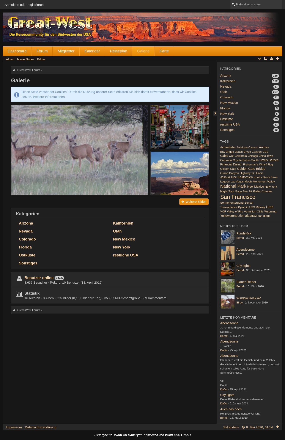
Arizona (26, 223)
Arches (264, 147)
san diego (264, 215)
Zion (241, 215)
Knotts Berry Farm (266, 177)
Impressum (14, 427)
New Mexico (124, 239)
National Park (233, 186)
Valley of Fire (235, 211)
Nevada (26, 231)
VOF (223, 211)
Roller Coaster (262, 191)
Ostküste (27, 255)
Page (238, 191)
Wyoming (270, 211)
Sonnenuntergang (232, 202)
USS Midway (257, 207)
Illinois (259, 173)
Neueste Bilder (234, 226)
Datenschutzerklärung (40, 427)
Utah (117, 231)
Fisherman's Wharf (255, 164)
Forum (42, 51)
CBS (265, 151)
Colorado (27, 239)
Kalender (92, 51)
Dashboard (17, 51)
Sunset (248, 202)
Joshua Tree (228, 177)
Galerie (143, 51)
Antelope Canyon (247, 147)
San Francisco (237, 197)
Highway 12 (247, 173)
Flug (270, 164)
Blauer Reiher (246, 282)
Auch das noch (231, 409)
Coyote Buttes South (246, 160)
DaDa (223, 350)
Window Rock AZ (248, 298)
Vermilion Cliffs (253, 211)
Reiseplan (118, 51)
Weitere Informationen (49, 97)
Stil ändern (231, 427)
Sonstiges (28, 263)
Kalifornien (123, 223)
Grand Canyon (229, 173)
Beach (239, 151)
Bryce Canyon (253, 151)
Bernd (240, 237)
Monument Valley (264, 181)
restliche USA (125, 255)
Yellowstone (229, 215)
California (241, 155)
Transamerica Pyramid (234, 207)
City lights (243, 265)
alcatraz (251, 215)
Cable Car (227, 155)
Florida (25, 247)
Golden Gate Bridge (251, 168)
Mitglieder (66, 51)
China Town (266, 155)
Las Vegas (237, 181)
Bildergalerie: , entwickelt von (142, 435)
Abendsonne (245, 249)
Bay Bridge (227, 151)
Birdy (239, 302)
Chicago (253, 155)
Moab (248, 181)
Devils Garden (269, 160)
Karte (164, 51)
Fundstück (243, 233)
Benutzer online (39, 278)
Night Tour (227, 191)
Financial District (231, 164)
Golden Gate (228, 168)
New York (121, 247)
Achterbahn (228, 147)
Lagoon (225, 181)
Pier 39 (247, 191)
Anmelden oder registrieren (24, 4)
